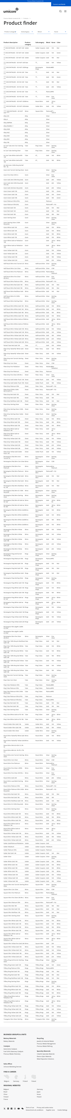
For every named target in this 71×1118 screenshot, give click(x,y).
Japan (38, 1092)
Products (25, 18)
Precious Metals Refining (44, 1046)
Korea (39, 1094)
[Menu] (65, 11)
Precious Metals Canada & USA (12, 18)
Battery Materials (9, 1041)
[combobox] (10, 32)
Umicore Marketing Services (12, 1067)
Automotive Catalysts (10, 1049)
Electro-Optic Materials (44, 1056)
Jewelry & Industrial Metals (45, 1041)
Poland (33, 1078)
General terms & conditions (34, 1110)
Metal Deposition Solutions (45, 1059)
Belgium (7, 1078)
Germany (16, 1078)
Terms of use (30, 1107)
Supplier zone (50, 1110)
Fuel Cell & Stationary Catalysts (13, 1051)
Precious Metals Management (46, 1044)
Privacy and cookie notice (45, 1107)
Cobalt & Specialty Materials (46, 1054)
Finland (25, 1078)
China (5, 1094)
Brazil (5, 1092)
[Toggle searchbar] (60, 11)
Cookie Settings (62, 1110)
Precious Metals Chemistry (12, 1054)
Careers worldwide (59, 4)
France (6, 1099)
